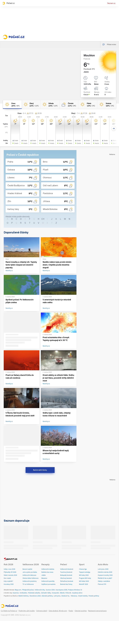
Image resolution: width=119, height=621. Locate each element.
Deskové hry (65, 596)
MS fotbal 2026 (84, 581)
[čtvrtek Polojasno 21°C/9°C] (69, 104)
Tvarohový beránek (66, 572)
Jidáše (43, 575)
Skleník (62, 593)
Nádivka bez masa (47, 572)
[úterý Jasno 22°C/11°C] (31, 104)
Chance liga (83, 569)
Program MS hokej (85, 578)
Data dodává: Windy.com (58, 611)
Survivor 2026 (50, 590)
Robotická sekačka (34, 593)
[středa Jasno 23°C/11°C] (50, 104)
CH (42, 219)
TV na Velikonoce (28, 584)
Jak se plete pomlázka (30, 572)
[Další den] (113, 128)
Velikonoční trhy (40, 590)
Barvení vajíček (27, 569)
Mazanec (44, 578)
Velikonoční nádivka (47, 569)
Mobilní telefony (23, 596)
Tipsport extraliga (84, 572)
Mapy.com (18, 590)
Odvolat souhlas (81, 611)
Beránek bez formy (66, 584)
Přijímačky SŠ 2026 (10, 572)
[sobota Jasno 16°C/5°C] (106, 104)
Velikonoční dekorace (29, 575)
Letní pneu (57, 596)
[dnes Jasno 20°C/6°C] (12, 104)
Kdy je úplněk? (8, 581)
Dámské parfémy (47, 596)
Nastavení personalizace (97, 611)
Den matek (7, 578)
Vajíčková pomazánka (48, 584)
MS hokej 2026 (84, 575)
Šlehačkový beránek (66, 581)
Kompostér (55, 593)
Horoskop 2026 (8, 584)
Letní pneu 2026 (103, 569)
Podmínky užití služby (27, 611)
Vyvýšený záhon (77, 593)
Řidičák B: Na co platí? (105, 578)
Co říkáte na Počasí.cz (9, 611)
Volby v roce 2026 (9, 569)
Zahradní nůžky (46, 593)
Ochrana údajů (41, 611)
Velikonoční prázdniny (30, 581)
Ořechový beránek (66, 578)
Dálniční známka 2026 (105, 572)
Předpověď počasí (28, 590)
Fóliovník (68, 593)
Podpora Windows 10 (75, 590)
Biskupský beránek (66, 575)
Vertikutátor (23, 593)
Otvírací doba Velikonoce (30, 578)
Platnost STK (102, 584)
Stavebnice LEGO (35, 596)
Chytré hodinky (83, 596)
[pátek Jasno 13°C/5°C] (87, 104)
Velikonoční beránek (66, 569)
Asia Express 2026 (61, 590)
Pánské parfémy (94, 596)
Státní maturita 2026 (10, 575)
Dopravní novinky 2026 (105, 575)
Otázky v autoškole (104, 581)
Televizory (74, 596)
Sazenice (16, 593)
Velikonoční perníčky (48, 581)
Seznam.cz (111, 3)
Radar (71, 611)
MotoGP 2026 (83, 584)
